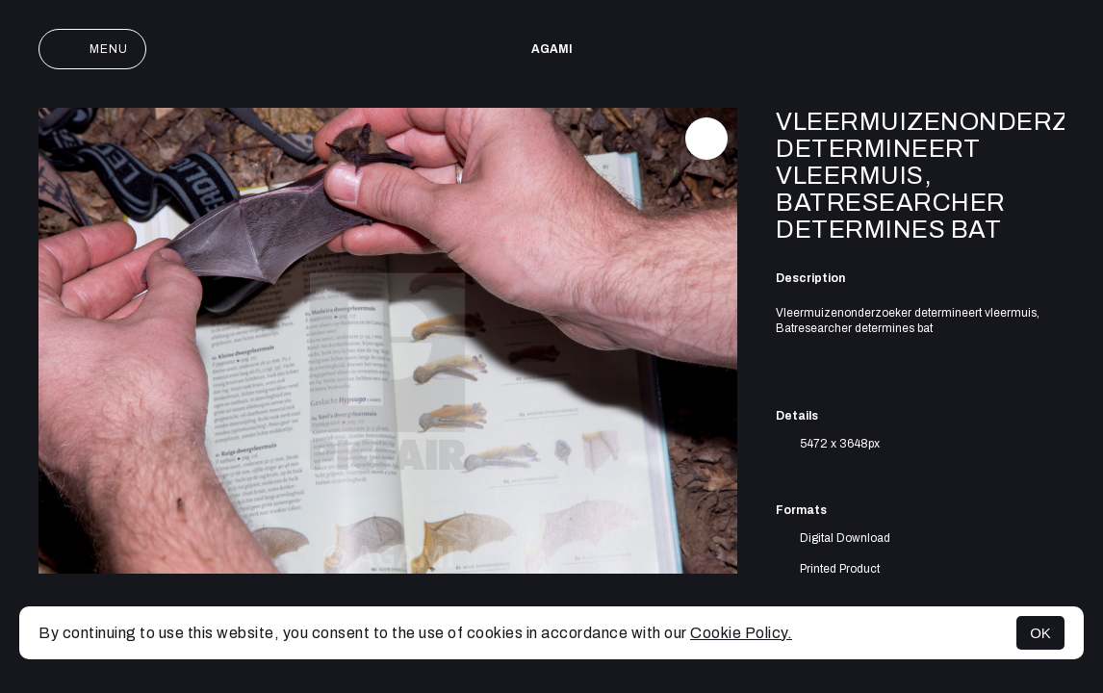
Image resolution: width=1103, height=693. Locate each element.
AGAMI (552, 49)
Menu (92, 49)
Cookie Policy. (741, 633)
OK (1040, 633)
